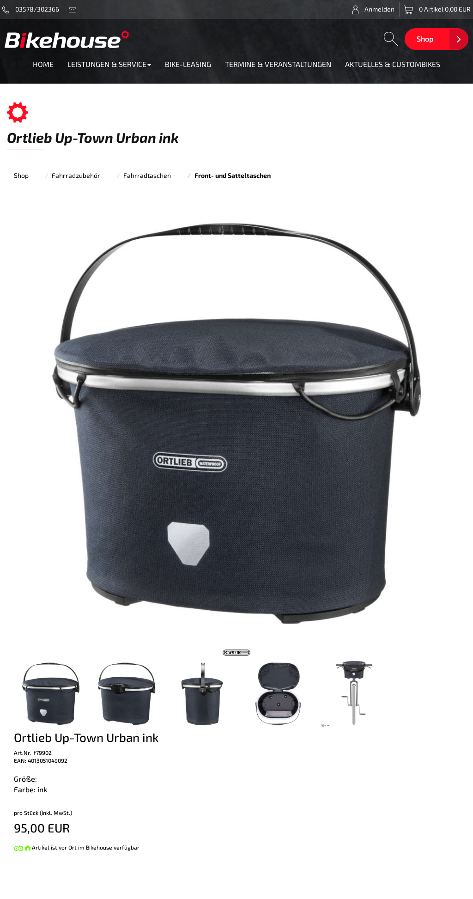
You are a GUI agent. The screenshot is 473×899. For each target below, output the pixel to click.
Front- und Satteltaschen (232, 175)
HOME (43, 64)
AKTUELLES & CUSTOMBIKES (392, 64)
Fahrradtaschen (147, 175)
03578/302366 (30, 9)
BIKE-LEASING (188, 64)
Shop (425, 38)
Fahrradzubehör (76, 175)
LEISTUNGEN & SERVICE (109, 64)
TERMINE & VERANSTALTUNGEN (278, 64)
